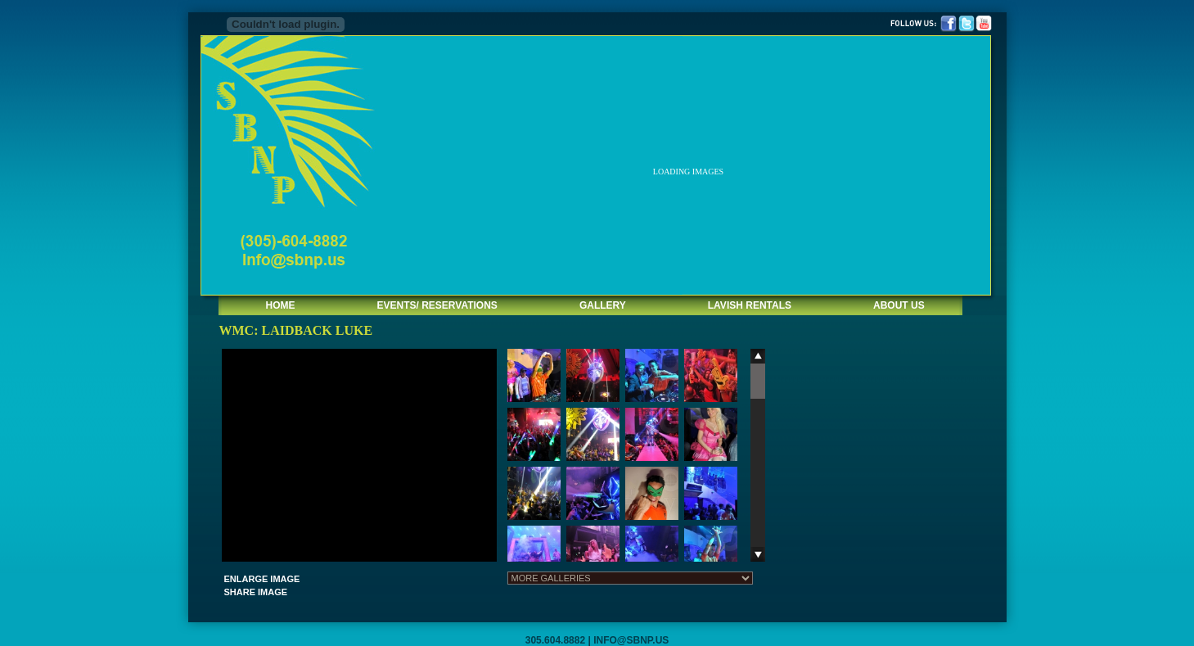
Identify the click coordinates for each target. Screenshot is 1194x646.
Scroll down (757, 554)
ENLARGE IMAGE (262, 579)
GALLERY (602, 305)
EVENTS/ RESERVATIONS (437, 305)
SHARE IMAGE (256, 592)
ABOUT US (899, 305)
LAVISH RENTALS (749, 305)
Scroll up (757, 356)
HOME (280, 305)
